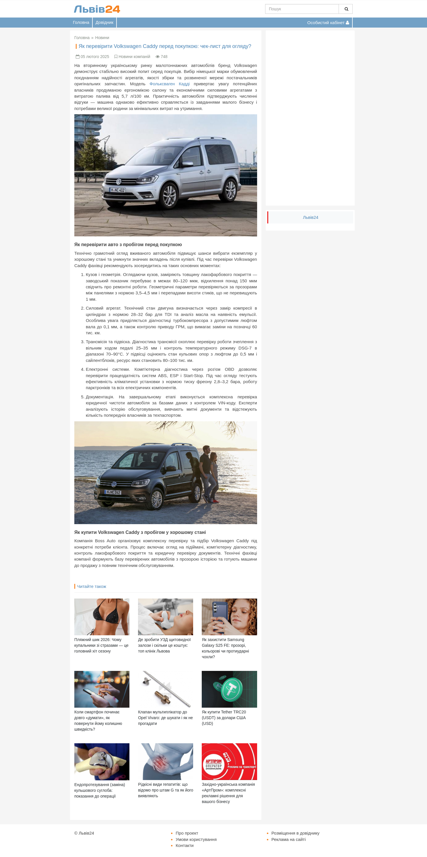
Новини (102, 37)
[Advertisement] (310, 118)
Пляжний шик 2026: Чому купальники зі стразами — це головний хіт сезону (101, 645)
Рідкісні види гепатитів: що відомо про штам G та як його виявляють (165, 790)
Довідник (104, 22)
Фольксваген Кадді (170, 83)
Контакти (184, 845)
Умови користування (196, 839)
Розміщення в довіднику (295, 833)
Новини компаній (134, 56)
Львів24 (311, 217)
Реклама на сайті (288, 839)
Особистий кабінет (328, 22)
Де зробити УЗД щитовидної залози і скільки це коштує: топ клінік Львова (164, 645)
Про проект (187, 833)
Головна (81, 22)
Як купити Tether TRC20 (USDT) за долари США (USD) (224, 718)
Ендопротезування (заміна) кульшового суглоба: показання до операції (99, 790)
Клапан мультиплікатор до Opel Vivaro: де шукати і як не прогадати (165, 718)
